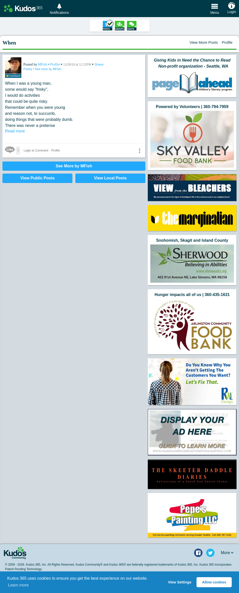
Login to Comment (36, 150)
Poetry (28, 69)
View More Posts (203, 42)
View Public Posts (37, 178)
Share (99, 64)
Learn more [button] (18, 585)
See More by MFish (74, 166)
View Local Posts (110, 178)
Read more (15, 131)
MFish (43, 64)
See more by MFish (48, 69)
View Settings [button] (179, 582)
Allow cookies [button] (214, 582)
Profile (227, 42)
